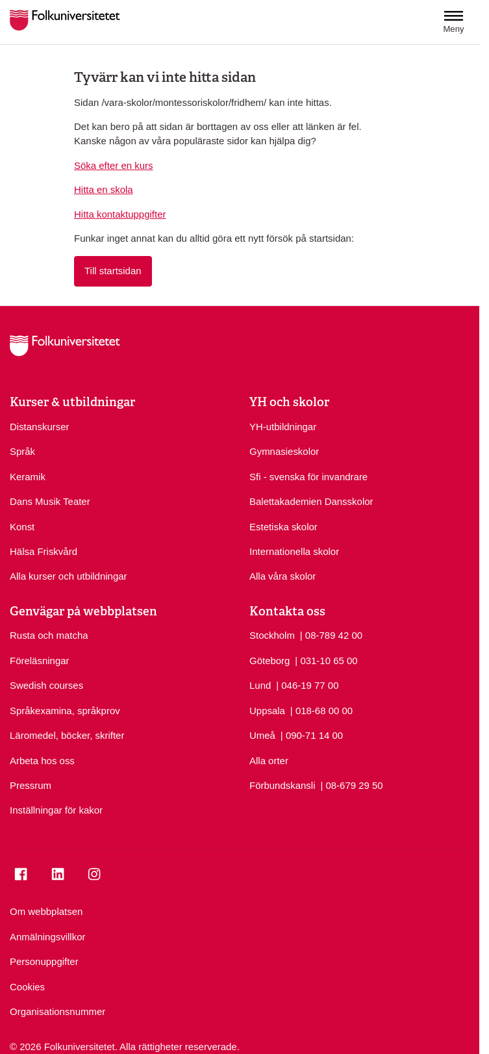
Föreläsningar (39, 660)
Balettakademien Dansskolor (311, 501)
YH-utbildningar (282, 426)
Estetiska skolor (283, 526)
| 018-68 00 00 (321, 710)
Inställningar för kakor (56, 810)
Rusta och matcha (49, 635)
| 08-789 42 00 (331, 634)
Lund (260, 685)
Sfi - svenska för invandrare (308, 476)
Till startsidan (113, 270)
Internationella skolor (294, 551)
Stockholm (272, 635)
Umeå (262, 735)
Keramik (27, 476)
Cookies (27, 986)
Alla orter (268, 760)
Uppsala (267, 710)
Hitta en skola (103, 189)
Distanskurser (39, 426)
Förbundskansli (282, 785)
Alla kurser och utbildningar (68, 576)
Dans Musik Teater (50, 501)
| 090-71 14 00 (312, 734)
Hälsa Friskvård (43, 551)
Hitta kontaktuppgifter (120, 214)
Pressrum (30, 785)
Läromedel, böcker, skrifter (67, 735)
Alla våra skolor (282, 576)
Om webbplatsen (46, 911)
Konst (22, 526)
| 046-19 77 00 (307, 684)
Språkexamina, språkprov (65, 710)
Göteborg (269, 660)
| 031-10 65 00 (326, 660)
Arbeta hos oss (42, 760)
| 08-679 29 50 (351, 784)
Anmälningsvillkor (47, 936)
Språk (22, 451)
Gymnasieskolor (284, 451)
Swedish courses (46, 685)
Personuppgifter (44, 961)
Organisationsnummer (57, 1011)
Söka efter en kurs (113, 165)
